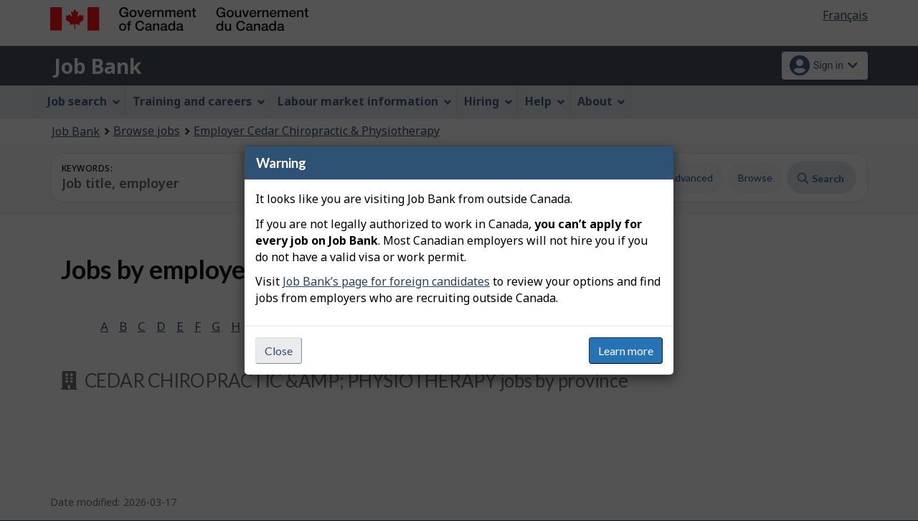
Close (279, 350)
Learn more (625, 350)
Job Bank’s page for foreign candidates (386, 281)
